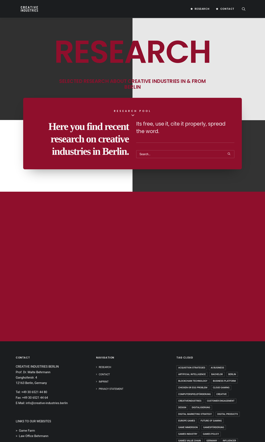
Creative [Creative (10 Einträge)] (221, 394)
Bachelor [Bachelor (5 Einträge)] (217, 374)
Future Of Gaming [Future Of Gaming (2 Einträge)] (211, 420)
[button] (245, 9)
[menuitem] (200, 9)
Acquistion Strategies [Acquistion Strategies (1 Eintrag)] (191, 367)
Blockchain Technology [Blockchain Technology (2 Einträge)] (192, 381)
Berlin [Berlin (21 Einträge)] (232, 374)
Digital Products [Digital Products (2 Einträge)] (227, 414)
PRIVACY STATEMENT (111, 389)
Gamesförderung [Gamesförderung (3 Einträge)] (213, 427)
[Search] (185, 154)
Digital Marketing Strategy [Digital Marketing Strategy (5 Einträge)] (195, 414)
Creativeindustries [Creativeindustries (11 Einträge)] (189, 401)
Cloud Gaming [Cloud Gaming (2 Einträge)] (221, 387)
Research (202, 9)
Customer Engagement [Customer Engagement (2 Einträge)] (220, 401)
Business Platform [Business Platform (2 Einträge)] (224, 381)
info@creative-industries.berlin (47, 403)
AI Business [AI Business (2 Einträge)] (217, 367)
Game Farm (27, 430)
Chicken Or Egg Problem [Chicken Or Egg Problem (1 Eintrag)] (192, 387)
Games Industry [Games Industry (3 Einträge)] (187, 434)
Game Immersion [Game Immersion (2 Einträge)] (188, 427)
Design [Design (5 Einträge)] (182, 407)
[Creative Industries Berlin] (25, 9)
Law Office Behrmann (33, 436)
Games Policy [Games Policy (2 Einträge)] (211, 434)
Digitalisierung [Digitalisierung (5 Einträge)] (201, 407)
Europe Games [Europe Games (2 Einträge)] (186, 420)
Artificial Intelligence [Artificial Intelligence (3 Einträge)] (192, 374)
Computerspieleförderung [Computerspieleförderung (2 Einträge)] (194, 394)
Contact (227, 9)
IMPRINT (104, 381)
